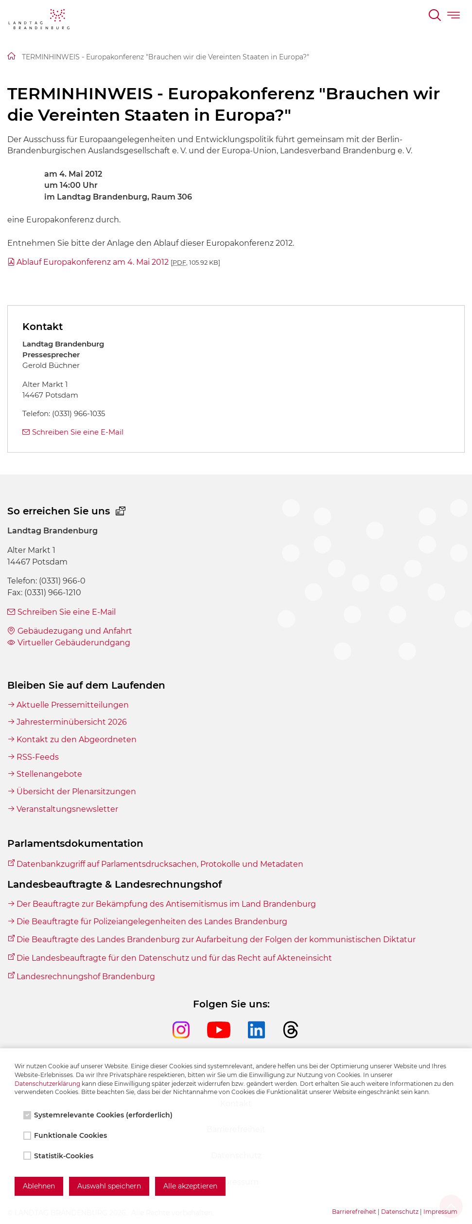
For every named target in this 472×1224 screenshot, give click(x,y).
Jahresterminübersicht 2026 (72, 722)
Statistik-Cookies (59, 1155)
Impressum (440, 1211)
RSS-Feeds (38, 757)
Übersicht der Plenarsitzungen (76, 791)
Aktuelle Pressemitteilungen (73, 705)
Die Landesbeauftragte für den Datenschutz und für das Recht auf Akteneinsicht (174, 958)
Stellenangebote (49, 774)
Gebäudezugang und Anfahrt (74, 631)
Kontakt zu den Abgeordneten (77, 739)
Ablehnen (39, 1186)
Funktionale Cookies (66, 1135)
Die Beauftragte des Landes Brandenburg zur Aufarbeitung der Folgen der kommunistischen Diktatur (216, 939)
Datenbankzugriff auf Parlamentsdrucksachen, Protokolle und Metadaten (160, 864)
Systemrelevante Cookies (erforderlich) (99, 1115)
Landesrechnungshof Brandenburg (86, 976)
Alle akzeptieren (190, 1186)
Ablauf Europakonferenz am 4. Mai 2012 (118, 262)
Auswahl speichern (109, 1186)
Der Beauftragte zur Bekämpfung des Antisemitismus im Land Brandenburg (166, 904)
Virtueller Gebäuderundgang (73, 642)
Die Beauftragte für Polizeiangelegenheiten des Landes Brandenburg (152, 921)
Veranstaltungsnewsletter (67, 809)
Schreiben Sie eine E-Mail (77, 432)
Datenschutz (400, 1211)
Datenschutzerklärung (47, 1083)
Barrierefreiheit (354, 1211)
